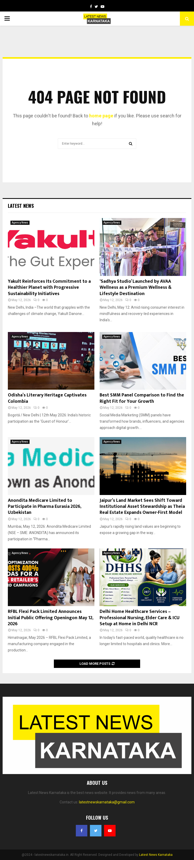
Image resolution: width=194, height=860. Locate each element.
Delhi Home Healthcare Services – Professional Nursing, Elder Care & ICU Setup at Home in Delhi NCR (140, 618)
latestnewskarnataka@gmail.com (107, 802)
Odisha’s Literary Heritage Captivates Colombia (47, 398)
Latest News (21, 205)
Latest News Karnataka (156, 855)
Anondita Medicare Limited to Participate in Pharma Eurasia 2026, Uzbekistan (44, 507)
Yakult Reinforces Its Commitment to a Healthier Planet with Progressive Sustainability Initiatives (49, 287)
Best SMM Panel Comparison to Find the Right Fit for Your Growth (142, 398)
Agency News (20, 222)
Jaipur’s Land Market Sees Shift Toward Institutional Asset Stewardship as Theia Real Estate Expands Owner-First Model (142, 507)
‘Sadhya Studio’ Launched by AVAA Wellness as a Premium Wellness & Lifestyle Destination (136, 287)
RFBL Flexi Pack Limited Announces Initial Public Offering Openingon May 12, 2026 (50, 618)
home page (101, 115)
